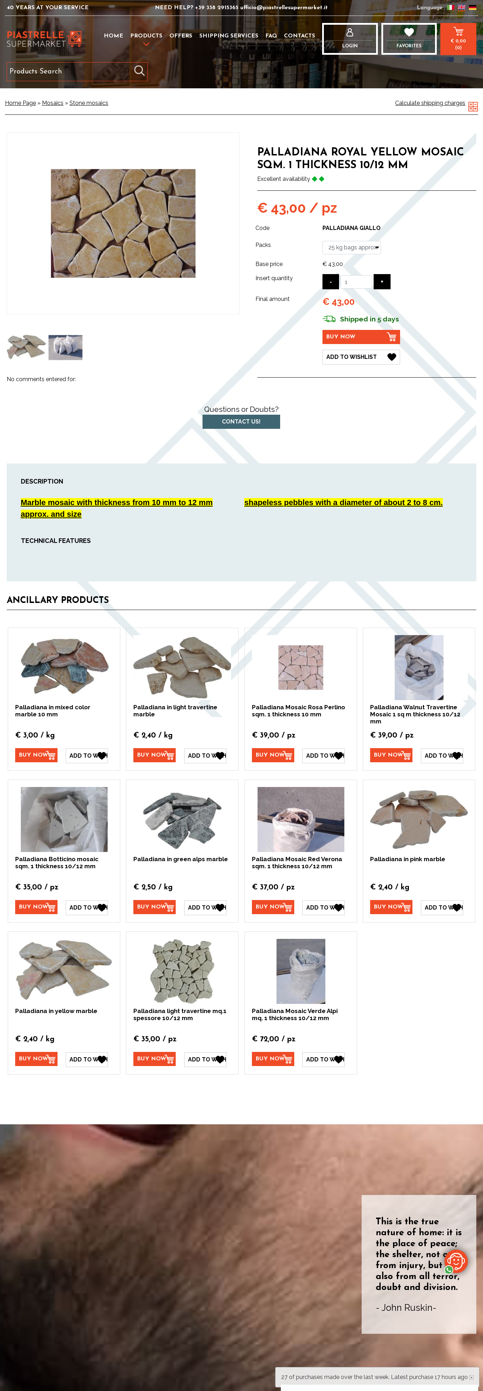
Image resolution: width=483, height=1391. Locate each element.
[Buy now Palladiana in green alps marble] (154, 907)
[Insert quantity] (356, 282)
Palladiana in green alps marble (180, 859)
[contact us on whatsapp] (456, 1261)
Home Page (20, 103)
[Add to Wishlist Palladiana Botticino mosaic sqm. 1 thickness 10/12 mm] (87, 907)
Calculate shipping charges (430, 103)
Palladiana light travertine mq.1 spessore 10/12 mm (180, 1014)
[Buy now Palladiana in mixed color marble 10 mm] (36, 755)
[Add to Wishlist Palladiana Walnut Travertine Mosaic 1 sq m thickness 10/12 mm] (442, 755)
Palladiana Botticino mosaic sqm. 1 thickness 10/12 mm (56, 863)
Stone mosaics (89, 103)
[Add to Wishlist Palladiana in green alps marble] (205, 907)
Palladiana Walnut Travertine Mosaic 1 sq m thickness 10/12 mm (415, 714)
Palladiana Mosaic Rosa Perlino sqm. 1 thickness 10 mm (298, 711)
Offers (180, 36)
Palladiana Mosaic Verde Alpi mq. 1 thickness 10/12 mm (295, 1014)
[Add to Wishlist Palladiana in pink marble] (442, 907)
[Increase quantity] (382, 281)
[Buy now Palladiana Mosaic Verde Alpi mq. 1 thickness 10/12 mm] (273, 1059)
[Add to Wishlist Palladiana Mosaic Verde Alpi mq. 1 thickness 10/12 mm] (323, 1059)
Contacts (299, 36)
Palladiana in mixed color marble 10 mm (52, 711)
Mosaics (53, 103)
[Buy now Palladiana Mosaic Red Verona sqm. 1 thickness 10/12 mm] (273, 907)
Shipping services (228, 36)
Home (113, 36)
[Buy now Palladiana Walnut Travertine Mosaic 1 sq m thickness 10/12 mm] (391, 755)
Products (146, 36)
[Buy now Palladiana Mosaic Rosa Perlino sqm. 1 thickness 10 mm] (273, 755)
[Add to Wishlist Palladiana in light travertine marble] (205, 755)
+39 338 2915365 (217, 8)
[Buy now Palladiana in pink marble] (391, 907)
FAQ (271, 36)
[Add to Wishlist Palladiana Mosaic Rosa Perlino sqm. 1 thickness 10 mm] (323, 755)
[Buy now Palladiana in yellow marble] (36, 1059)
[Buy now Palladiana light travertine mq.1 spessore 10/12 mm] (154, 1059)
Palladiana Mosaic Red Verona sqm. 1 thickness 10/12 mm (297, 863)
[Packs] (351, 247)
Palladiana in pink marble (407, 859)
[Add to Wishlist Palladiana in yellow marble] (87, 1059)
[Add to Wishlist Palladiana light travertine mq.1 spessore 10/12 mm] (205, 1059)
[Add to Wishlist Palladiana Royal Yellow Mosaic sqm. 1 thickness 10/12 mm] (361, 357)
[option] (26, 347)
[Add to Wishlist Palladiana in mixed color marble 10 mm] (87, 755)
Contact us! (241, 421)
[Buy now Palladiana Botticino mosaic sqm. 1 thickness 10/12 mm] (36, 907)
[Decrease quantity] (330, 281)
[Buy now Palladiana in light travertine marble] (154, 755)
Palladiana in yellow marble (56, 1010)
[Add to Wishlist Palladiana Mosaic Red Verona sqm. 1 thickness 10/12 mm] (323, 907)
